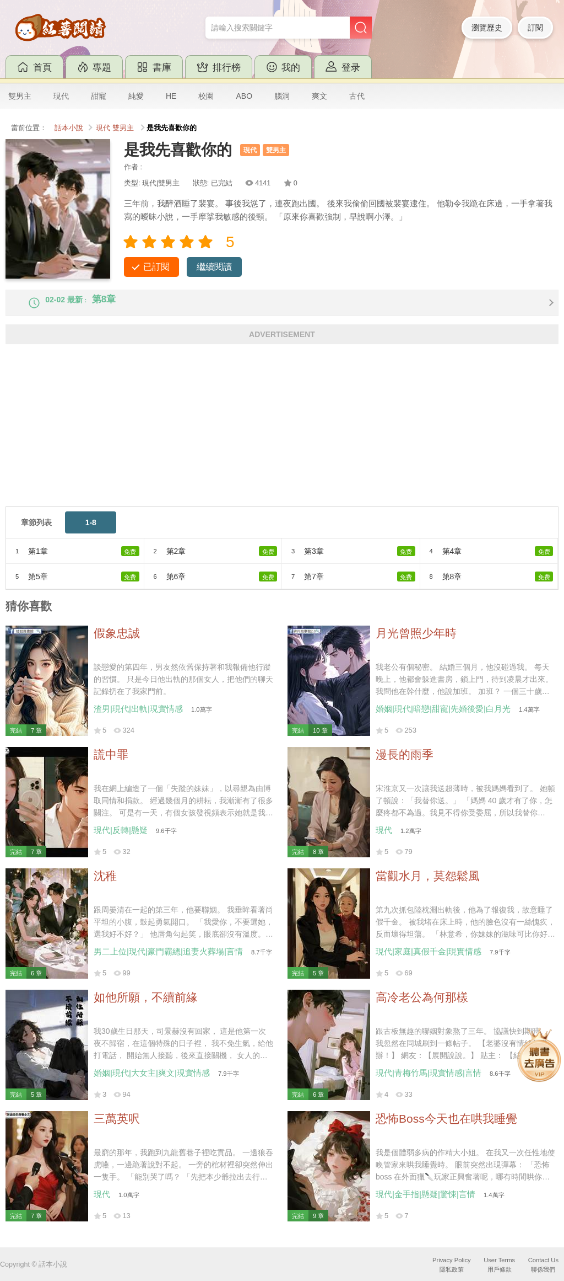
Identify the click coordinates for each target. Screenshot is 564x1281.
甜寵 (98, 96)
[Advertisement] (282, 439)
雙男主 (19, 96)
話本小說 (69, 128)
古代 (357, 96)
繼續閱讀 (214, 266)
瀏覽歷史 (486, 27)
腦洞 (282, 96)
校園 (206, 96)
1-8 (90, 532)
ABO (244, 96)
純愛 (136, 96)
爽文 (319, 96)
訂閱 (535, 27)
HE (171, 96)
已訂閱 (156, 266)
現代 (61, 96)
